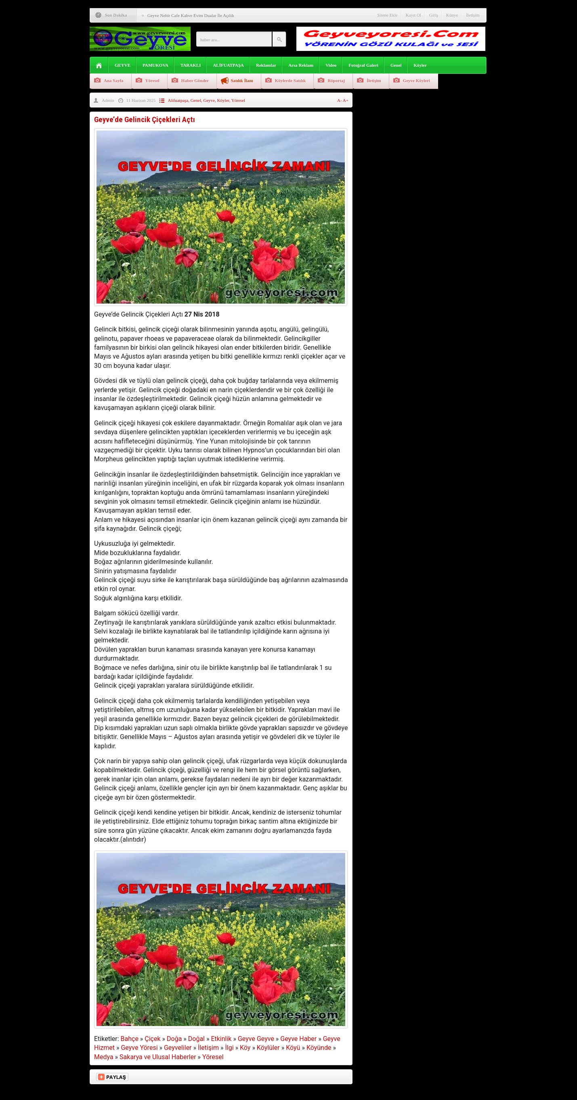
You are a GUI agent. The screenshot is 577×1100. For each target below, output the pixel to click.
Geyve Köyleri (416, 80)
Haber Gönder (195, 80)
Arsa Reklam (300, 65)
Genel (396, 65)
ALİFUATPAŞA (228, 65)
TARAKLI (190, 65)
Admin (108, 100)
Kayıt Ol (413, 15)
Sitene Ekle (387, 15)
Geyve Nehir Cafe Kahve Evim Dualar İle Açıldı (190, 15)
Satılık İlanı (242, 80)
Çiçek (152, 1039)
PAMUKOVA (155, 65)
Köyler (419, 65)
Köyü (293, 1047)
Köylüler (268, 1047)
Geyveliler (178, 1047)
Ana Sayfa (114, 80)
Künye (452, 15)
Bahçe (129, 1039)
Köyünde (319, 1047)
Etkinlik (221, 1039)
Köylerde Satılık (290, 80)
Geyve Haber (298, 1039)
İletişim (473, 15)
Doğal (196, 1039)
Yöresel (152, 80)
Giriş (433, 15)
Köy (245, 1047)
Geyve (209, 100)
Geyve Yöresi (139, 1047)
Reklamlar (266, 65)
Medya (103, 1057)
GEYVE (122, 65)
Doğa (174, 1039)
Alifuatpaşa (178, 100)
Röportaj (336, 80)
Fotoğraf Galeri (363, 65)
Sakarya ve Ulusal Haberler (158, 1057)
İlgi (229, 1047)
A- (340, 100)
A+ (345, 100)
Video (330, 65)
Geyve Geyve (256, 1039)
